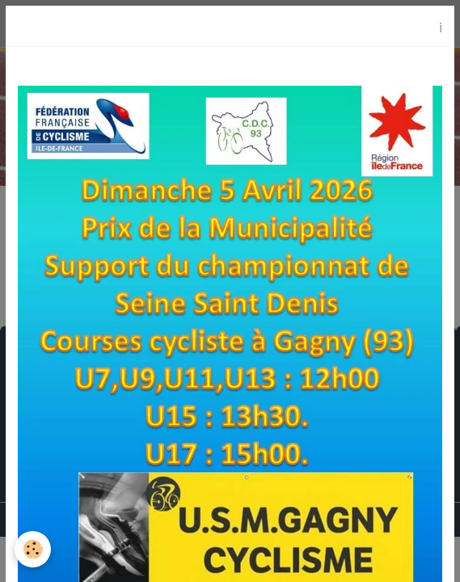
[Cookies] (33, 549)
